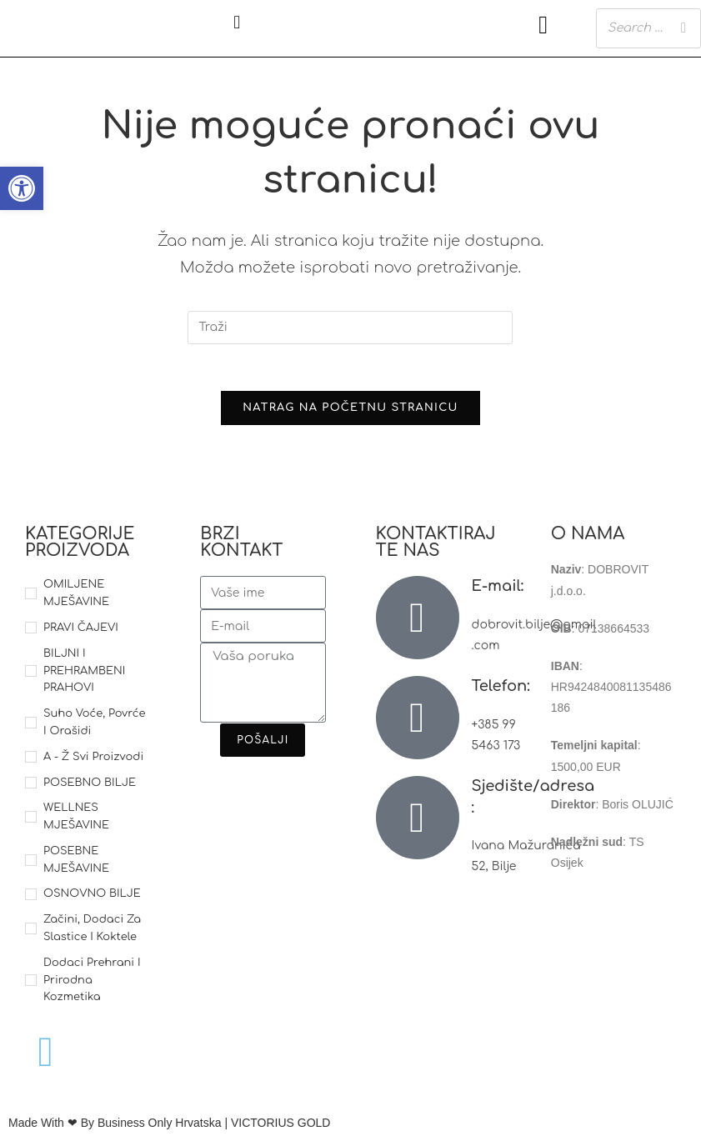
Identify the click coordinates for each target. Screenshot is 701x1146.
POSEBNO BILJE (89, 786)
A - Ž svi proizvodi (93, 760)
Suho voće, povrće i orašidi (94, 726)
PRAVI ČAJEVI (80, 631)
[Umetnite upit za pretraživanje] (350, 327)
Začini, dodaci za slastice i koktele (92, 932)
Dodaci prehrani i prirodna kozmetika (92, 983)
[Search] (683, 28)
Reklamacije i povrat (603, 962)
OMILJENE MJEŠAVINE (76, 597)
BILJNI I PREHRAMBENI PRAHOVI (84, 674)
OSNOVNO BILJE (92, 897)
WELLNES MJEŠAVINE (76, 820)
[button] (237, 22)
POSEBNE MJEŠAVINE (76, 863)
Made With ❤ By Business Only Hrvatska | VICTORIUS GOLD (169, 1126)
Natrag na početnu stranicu (350, 412)
